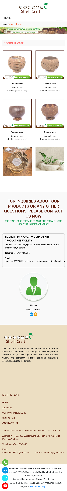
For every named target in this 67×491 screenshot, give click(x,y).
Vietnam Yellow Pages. (38, 487)
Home (5, 24)
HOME (7, 17)
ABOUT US (7, 407)
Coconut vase (17, 83)
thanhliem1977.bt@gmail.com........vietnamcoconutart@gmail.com (35, 261)
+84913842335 (23, 253)
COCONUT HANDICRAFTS (14, 413)
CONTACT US (8, 418)
